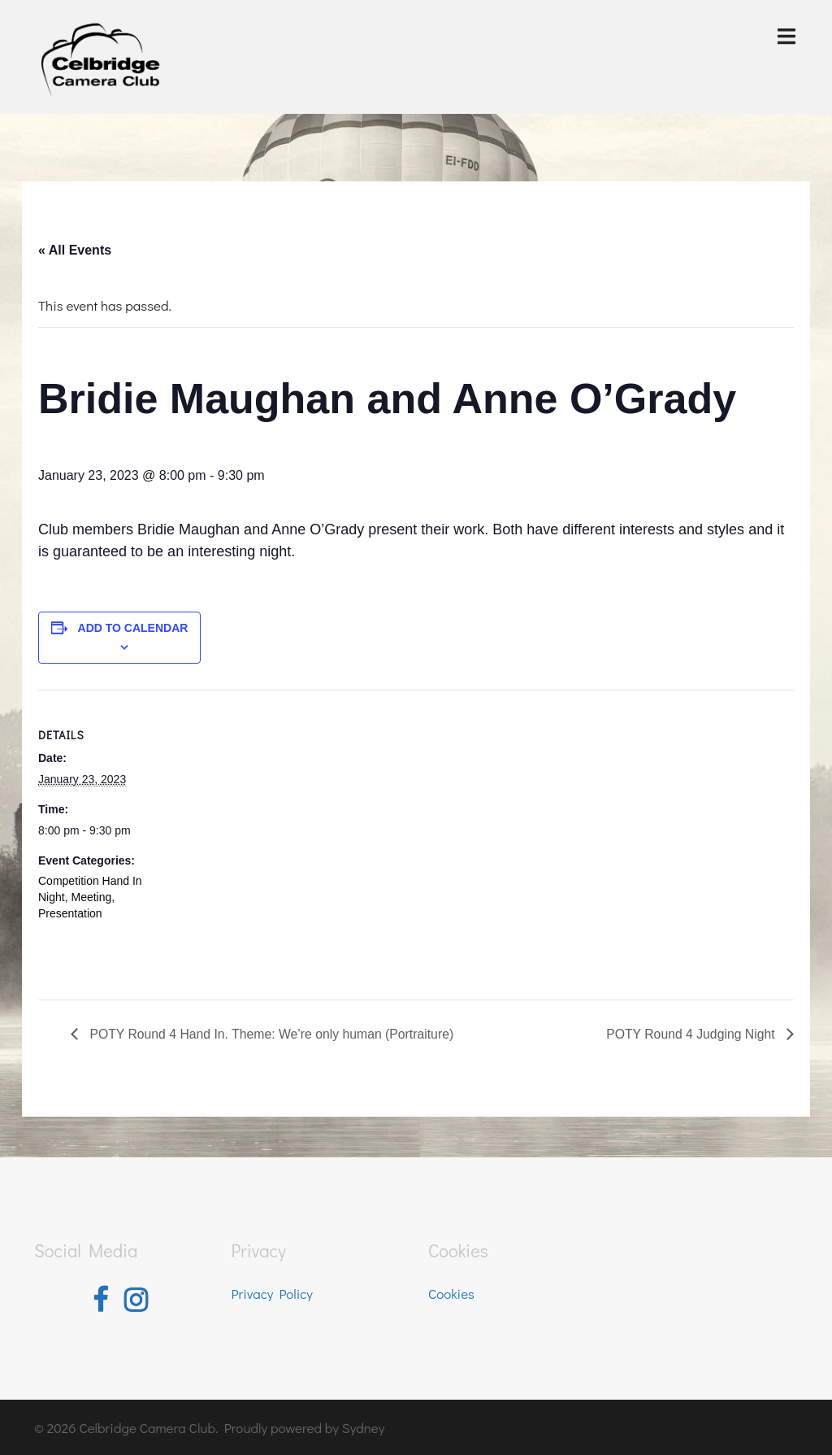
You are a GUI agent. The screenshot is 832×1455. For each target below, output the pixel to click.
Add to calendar (133, 627)
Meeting (91, 897)
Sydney (363, 1426)
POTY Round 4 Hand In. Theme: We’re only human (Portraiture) (272, 1034)
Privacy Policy (273, 1292)
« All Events (74, 250)
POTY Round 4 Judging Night (691, 1034)
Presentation (70, 913)
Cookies (451, 1292)
